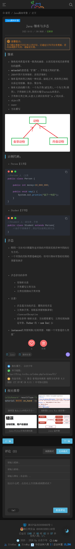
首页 (7, 13)
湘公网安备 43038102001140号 (37, 529)
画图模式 (49, 451)
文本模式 (63, 451)
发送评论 (60, 510)
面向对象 (27, 355)
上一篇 (8, 441)
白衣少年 (42, 540)
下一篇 (67, 441)
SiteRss (12, 544)
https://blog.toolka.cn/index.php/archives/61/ (31, 374)
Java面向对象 (21, 13)
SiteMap (26, 544)
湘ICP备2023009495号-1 (38, 525)
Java (12, 355)
